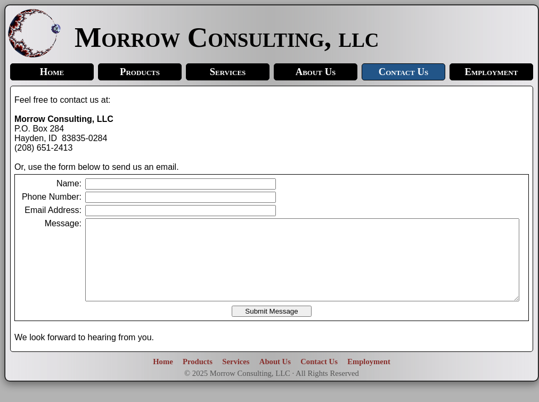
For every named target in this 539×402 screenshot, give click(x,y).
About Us (316, 71)
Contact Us (404, 71)
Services (228, 71)
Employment (491, 71)
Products (140, 71)
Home (52, 71)
